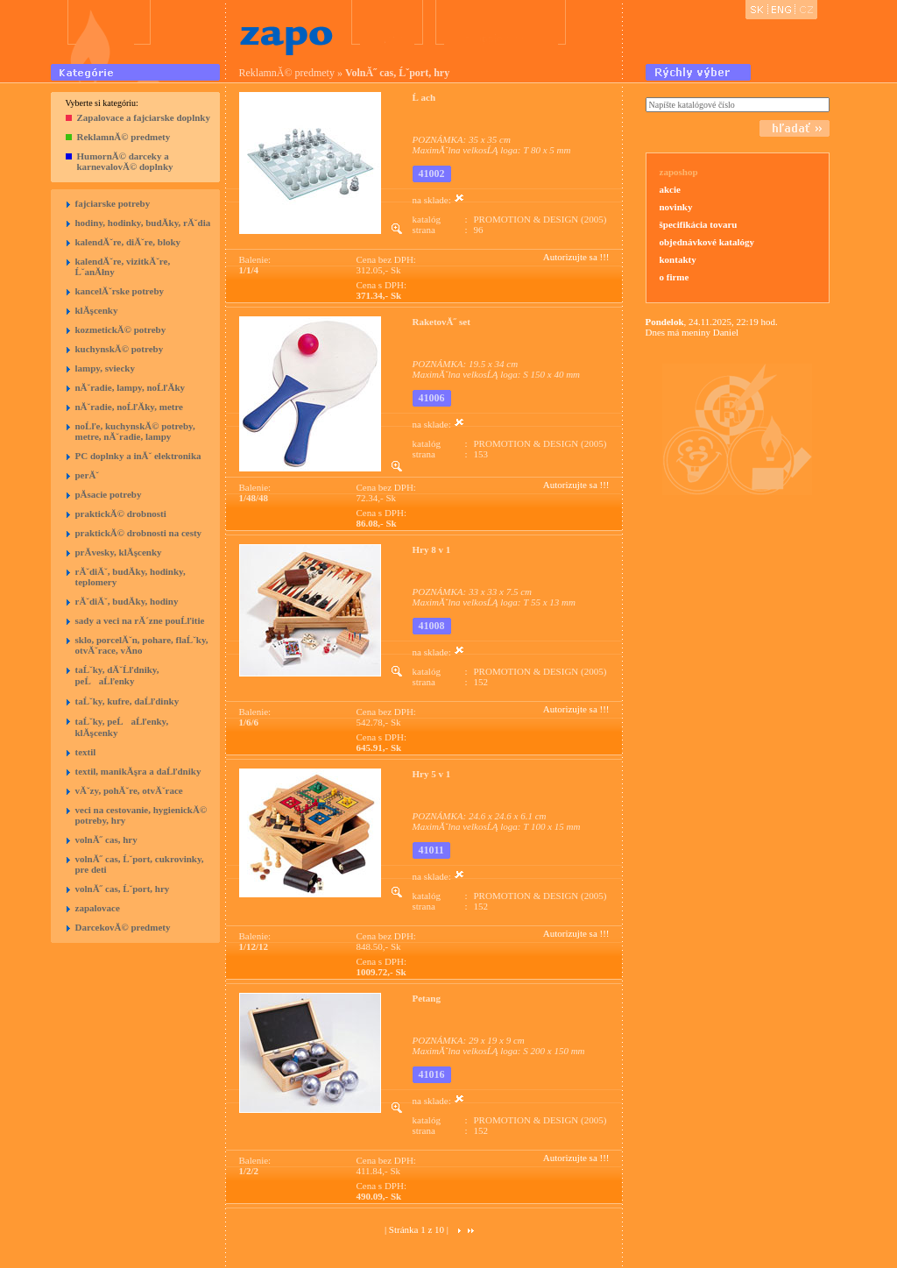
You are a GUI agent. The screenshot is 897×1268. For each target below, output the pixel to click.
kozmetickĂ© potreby (120, 329)
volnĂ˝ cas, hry (106, 839)
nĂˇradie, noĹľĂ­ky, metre (129, 406)
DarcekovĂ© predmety (123, 927)
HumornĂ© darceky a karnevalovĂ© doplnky (125, 161)
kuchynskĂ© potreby (119, 349)
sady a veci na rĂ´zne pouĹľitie (140, 620)
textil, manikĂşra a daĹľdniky (138, 771)
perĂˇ (87, 475)
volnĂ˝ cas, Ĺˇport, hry (122, 888)
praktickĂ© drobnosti (120, 513)
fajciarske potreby (113, 203)
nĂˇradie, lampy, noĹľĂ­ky (130, 387)
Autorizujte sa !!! (576, 256)
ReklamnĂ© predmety (124, 136)
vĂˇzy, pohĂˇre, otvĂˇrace (129, 790)
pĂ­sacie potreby (108, 494)
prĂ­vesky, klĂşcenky (118, 552)
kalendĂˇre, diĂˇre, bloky (128, 242)
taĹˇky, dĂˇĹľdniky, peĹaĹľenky (117, 675)
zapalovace (97, 908)
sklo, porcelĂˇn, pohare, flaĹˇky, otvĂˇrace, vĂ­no (141, 644)
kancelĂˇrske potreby (120, 291)
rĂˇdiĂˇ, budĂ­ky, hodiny (127, 601)
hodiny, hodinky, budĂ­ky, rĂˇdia (143, 222)
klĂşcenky (96, 310)
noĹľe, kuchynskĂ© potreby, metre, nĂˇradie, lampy (135, 431)
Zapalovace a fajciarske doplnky (143, 117)
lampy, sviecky (105, 368)
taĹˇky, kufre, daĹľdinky (127, 701)
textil (85, 752)
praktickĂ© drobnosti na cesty (138, 533)
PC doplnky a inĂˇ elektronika (138, 455)
